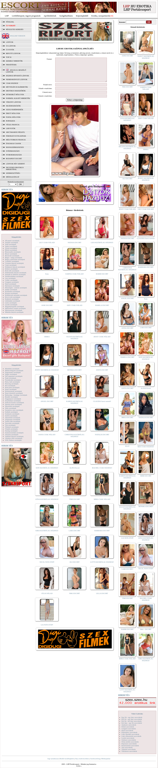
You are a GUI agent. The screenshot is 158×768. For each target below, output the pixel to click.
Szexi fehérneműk (14, 109)
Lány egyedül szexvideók (130, 734)
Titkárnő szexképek (12, 427)
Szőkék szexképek (11, 412)
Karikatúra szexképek (12, 291)
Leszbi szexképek (11, 305)
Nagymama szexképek (13, 372)
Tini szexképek (10, 425)
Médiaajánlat (105, 759)
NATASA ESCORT (74, 247)
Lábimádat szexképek (12, 301)
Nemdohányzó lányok (16, 79)
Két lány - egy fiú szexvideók (131, 723)
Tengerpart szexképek (12, 419)
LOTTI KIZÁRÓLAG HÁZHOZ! (102, 567)
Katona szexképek (11, 293)
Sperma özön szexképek (13, 404)
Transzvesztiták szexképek (14, 433)
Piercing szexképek (11, 384)
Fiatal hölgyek (13, 117)
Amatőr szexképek (11, 242)
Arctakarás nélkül (15, 132)
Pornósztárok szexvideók (130, 746)
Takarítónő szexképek (12, 418)
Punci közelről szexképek (14, 393)
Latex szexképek (11, 303)
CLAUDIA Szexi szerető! (102, 406)
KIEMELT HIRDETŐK (14, 61)
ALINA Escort (74, 472)
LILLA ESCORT (102, 598)
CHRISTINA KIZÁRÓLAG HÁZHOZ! (74, 440)
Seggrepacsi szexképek (13, 399)
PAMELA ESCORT (102, 310)
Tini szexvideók (127, 747)
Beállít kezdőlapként (67, 759)
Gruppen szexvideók (128, 729)
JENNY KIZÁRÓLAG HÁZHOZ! (47, 375)
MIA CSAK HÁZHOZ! (146, 447)
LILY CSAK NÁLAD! (47, 247)
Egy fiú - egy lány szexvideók (131, 717)
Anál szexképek (10, 244)
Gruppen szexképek (12, 282)
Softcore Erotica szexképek (14, 402)
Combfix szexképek (12, 261)
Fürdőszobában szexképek (14, 276)
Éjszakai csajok (13, 143)
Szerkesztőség (95, 759)
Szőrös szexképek (11, 416)
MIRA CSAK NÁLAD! (102, 504)
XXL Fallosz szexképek (13, 440)
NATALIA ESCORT (102, 439)
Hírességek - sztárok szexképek (16, 288)
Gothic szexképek (11, 280)
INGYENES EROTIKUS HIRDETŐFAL (15, 168)
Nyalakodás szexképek (13, 380)
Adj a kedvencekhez (82, 759)
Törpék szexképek (11, 429)
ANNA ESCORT (127, 328)
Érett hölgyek (13, 113)
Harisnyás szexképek (12, 286)
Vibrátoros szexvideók (129, 751)
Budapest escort (14, 158)
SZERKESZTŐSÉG (13, 173)
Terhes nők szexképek (12, 421)
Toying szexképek (11, 431)
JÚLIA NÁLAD (47, 598)
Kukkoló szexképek (12, 299)
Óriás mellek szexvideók (130, 742)
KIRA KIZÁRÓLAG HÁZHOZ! (47, 535)
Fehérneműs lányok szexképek (15, 273)
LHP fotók (10, 128)
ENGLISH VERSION (17, 36)
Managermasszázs (15, 147)
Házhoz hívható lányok (17, 76)
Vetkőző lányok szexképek (14, 436)
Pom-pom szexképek (12, 387)
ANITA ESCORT (102, 375)
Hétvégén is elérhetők (17, 87)
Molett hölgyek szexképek (14, 370)
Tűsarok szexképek (11, 434)
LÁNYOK (9, 42)
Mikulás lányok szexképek (14, 312)
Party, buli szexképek (12, 382)
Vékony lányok (13, 102)
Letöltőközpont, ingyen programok (26, 16)
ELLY (127, 446)
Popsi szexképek (11, 389)
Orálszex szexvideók (128, 740)
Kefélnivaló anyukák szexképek (16, 295)
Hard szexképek (10, 284)
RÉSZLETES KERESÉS (14, 29)
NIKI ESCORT (74, 598)
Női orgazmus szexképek (13, 376)
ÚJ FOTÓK (10, 50)
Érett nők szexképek (12, 271)
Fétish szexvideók (127, 727)
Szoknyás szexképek (12, 414)
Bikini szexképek (11, 250)
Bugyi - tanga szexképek (13, 257)
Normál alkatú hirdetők (18, 98)
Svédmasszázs (13, 151)
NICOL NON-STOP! (47, 567)
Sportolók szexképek (12, 406)
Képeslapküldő (82, 16)
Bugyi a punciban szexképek (15, 259)
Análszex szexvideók (128, 725)
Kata (47, 278)
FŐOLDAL (10, 22)
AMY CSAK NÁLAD (74, 310)
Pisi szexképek (10, 386)
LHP (7, 16)
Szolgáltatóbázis (66, 16)
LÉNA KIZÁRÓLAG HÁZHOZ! (47, 504)
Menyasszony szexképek (13, 310)
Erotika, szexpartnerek (100, 16)
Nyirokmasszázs (14, 155)
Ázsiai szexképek (11, 248)
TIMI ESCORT (74, 504)
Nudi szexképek (10, 378)
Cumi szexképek (11, 265)
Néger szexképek (11, 374)
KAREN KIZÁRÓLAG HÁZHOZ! (74, 407)
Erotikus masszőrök (16, 91)
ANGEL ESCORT (47, 406)
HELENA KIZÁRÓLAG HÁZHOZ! (127, 147)
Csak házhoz (12, 83)
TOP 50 (8, 57)
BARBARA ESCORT (102, 535)
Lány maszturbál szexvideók (131, 736)
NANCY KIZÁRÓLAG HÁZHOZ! (146, 57)
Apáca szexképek (11, 246)
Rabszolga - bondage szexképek (16, 395)
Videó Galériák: (137, 714)
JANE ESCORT (47, 310)
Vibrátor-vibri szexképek (13, 438)
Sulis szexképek (10, 408)
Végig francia (12, 125)
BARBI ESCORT (102, 278)
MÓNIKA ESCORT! (74, 375)
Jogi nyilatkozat (52, 759)
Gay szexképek (10, 278)
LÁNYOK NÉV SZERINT (15, 164)
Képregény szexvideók (129, 732)
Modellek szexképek (12, 369)
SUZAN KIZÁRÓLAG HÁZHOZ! (74, 342)
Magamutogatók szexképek (14, 306)
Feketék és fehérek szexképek (15, 274)
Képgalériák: (16, 237)
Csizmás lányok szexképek (14, 263)
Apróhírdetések (50, 16)
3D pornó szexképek (12, 241)
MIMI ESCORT (145, 476)
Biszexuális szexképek (13, 252)
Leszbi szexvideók (127, 738)
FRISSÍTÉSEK (11, 65)
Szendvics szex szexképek (14, 410)
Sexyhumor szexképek (13, 401)
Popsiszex (10, 121)
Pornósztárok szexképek (13, 391)
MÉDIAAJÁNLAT (12, 177)
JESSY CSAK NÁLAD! (102, 341)
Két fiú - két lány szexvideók (131, 721)
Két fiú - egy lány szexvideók (131, 719)
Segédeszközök (13, 106)
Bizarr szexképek (11, 254)
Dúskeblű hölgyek (15, 94)
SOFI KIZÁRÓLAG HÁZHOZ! (47, 472)
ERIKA (47, 341)
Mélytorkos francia (16, 140)
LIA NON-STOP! (47, 629)
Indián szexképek (11, 289)
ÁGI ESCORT (75, 567)
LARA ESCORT (74, 535)
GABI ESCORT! (127, 569)
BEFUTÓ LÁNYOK (13, 53)
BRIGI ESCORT (127, 417)
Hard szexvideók (127, 730)
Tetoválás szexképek (12, 423)
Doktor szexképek (11, 269)
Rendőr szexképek (11, 397)
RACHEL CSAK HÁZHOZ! (102, 472)
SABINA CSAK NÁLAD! (74, 278)
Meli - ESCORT (145, 629)
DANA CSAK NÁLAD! (46, 439)
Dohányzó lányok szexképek (15, 267)
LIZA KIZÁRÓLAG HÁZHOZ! (102, 247)
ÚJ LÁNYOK (11, 46)
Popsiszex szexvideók (129, 744)
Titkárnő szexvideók (128, 749)
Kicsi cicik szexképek (12, 297)
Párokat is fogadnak (16, 136)
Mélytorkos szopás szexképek (15, 308)
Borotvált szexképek (12, 256)
